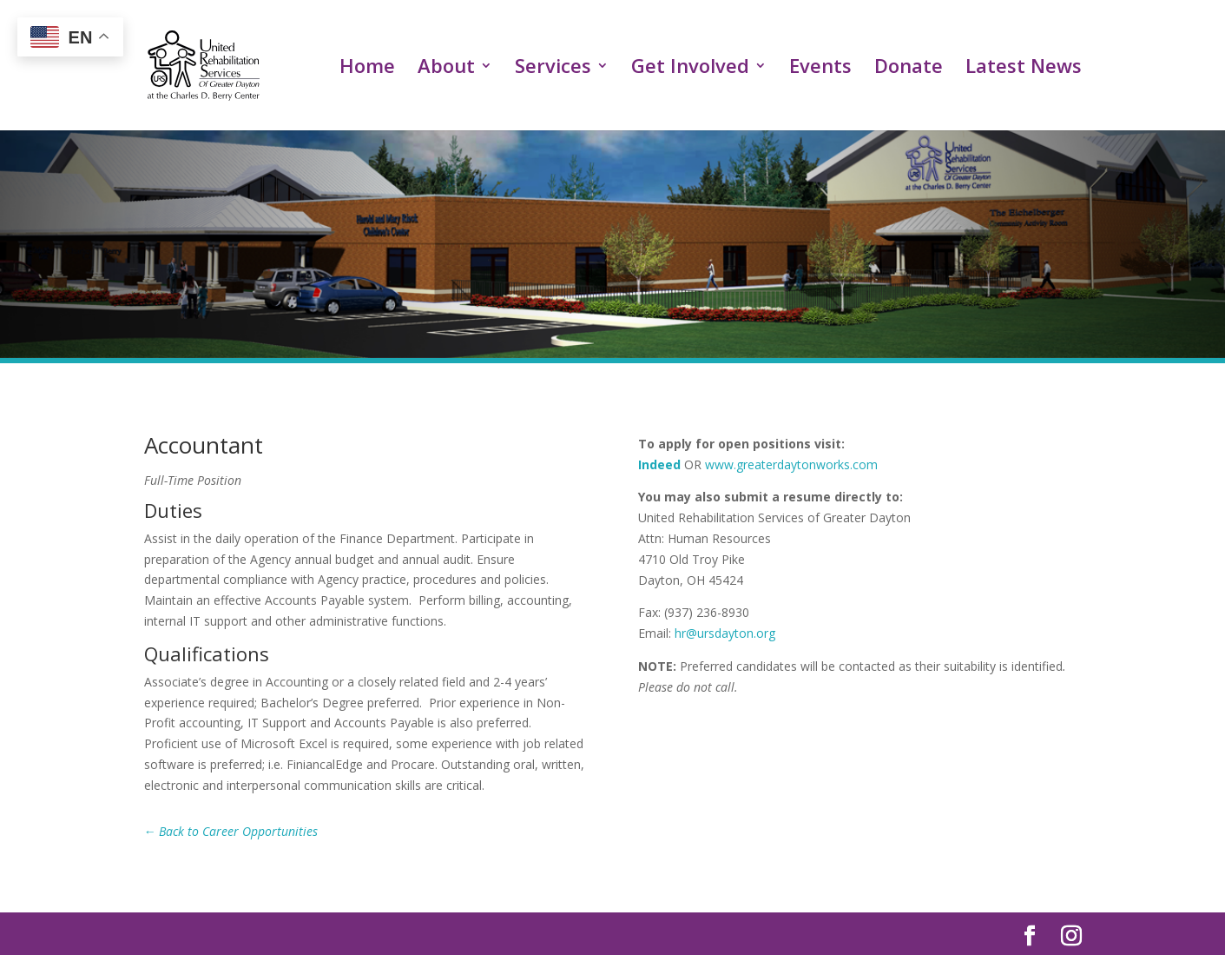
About (446, 68)
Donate (908, 68)
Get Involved (690, 68)
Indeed (659, 464)
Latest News (1023, 68)
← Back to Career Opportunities (231, 831)
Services (553, 68)
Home (367, 68)
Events (820, 68)
